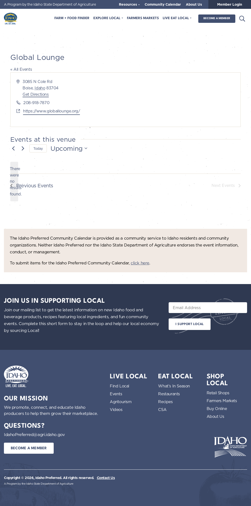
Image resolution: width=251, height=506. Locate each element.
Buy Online (217, 408)
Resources (128, 4)
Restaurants (169, 393)
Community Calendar (163, 4)
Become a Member (216, 18)
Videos (116, 409)
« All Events (21, 69)
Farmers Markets (143, 18)
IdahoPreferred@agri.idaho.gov (34, 434)
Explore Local (107, 18)
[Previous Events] (13, 148)
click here (140, 262)
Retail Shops (218, 392)
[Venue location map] (183, 100)
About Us (194, 4)
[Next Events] (23, 148)
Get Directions (36, 94)
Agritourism (121, 401)
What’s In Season (174, 385)
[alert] (14, 182)
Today (38, 148)
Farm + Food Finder (71, 18)
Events (116, 393)
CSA (162, 409)
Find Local (119, 385)
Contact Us (106, 478)
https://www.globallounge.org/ (51, 111)
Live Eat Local (176, 18)
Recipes (165, 401)
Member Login (229, 4)
